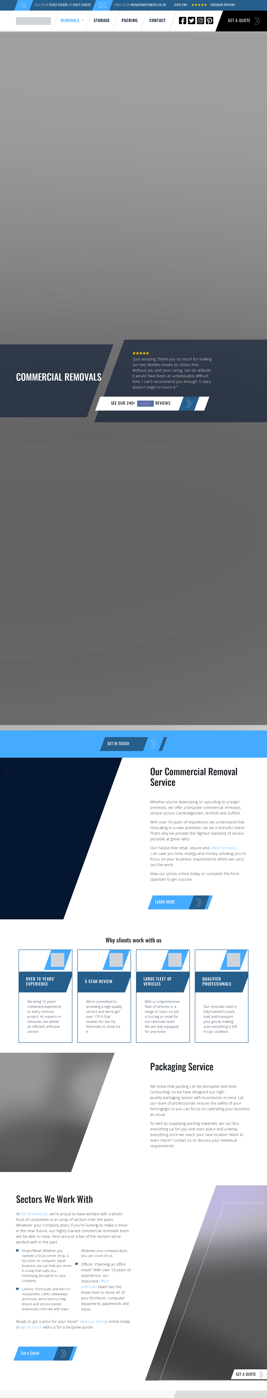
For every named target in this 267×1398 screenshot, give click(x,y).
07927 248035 (80, 5)
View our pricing (93, 1321)
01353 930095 (58, 5)
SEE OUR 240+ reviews (152, 404)
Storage (102, 21)
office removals (223, 847)
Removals (73, 20)
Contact (157, 21)
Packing (130, 21)
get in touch (31, 1327)
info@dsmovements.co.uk (148, 5)
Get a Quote (244, 21)
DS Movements (34, 1213)
